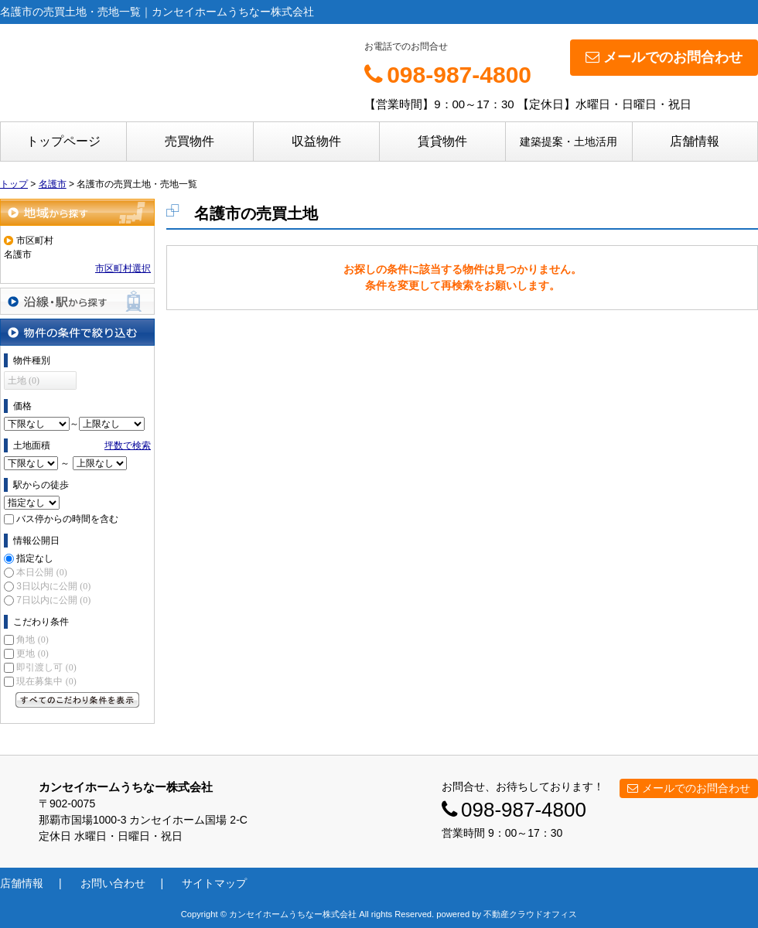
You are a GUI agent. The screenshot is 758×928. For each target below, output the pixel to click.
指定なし (34, 558)
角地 (32, 639)
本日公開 (41, 572)
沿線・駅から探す (77, 301)
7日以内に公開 (53, 600)
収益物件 (316, 141)
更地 (32, 653)
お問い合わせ (112, 883)
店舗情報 (694, 141)
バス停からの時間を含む (67, 518)
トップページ (63, 141)
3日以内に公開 (53, 586)
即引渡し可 (46, 667)
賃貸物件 (442, 141)
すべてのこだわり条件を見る (77, 700)
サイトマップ (214, 883)
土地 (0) (23, 380)
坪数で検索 (127, 445)
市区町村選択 (123, 268)
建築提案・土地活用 (568, 141)
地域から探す (77, 212)
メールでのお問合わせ (664, 57)
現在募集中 (46, 681)
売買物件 (189, 141)
